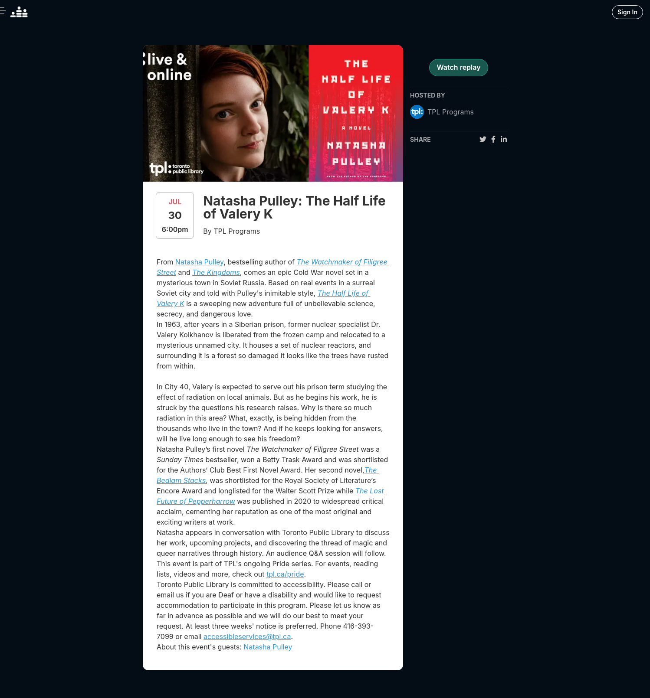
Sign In (627, 12)
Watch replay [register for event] (458, 67)
